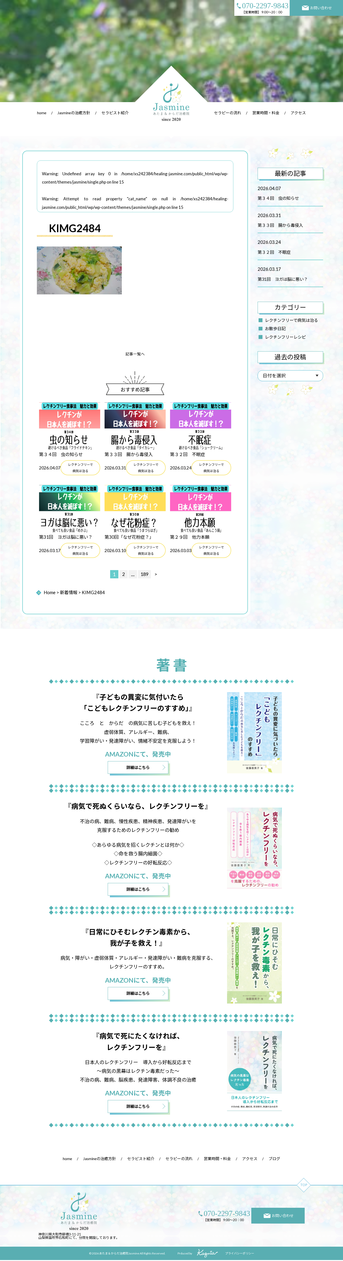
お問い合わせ (317, 8)
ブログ (274, 1159)
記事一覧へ (135, 354)
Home (50, 592)
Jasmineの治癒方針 (73, 112)
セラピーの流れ (227, 112)
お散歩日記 (275, 328)
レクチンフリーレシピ (285, 337)
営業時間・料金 (265, 112)
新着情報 (69, 592)
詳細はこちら (138, 767)
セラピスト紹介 (115, 112)
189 (144, 574)
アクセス (298, 112)
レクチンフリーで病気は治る (291, 320)
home (41, 112)
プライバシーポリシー (239, 1254)
